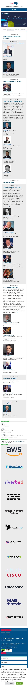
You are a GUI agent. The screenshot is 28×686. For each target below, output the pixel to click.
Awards (16, 645)
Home (4, 29)
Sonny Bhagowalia (8, 232)
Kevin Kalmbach (7, 144)
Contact (11, 647)
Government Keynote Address (12, 81)
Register (17, 29)
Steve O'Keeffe (7, 56)
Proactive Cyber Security (10, 287)
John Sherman (7, 262)
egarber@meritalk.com (19, 441)
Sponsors (23, 29)
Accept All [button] (19, 683)
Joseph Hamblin (7, 322)
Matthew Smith (7, 369)
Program (11, 29)
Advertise (7, 647)
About (2, 647)
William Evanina (7, 91)
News (7, 644)
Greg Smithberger (8, 393)
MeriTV (4, 645)
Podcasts (9, 645)
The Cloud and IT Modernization (12, 101)
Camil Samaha (7, 158)
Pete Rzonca (6, 413)
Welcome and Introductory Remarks (13, 43)
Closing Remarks (8, 403)
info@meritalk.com (6, 640)
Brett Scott (6, 172)
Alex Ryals (6, 130)
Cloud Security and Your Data (11, 187)
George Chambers (8, 335)
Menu (14, 9)
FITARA (13, 646)
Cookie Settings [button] (9, 683)
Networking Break (8, 182)
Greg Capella (7, 248)
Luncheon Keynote (8, 383)
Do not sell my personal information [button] (10, 681)
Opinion (23, 644)
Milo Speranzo (7, 73)
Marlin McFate (7, 216)
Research (17, 644)
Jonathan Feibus (8, 355)
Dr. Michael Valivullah (9, 279)
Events (12, 644)
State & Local (6, 646)
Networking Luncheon (9, 378)
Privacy (15, 647)
